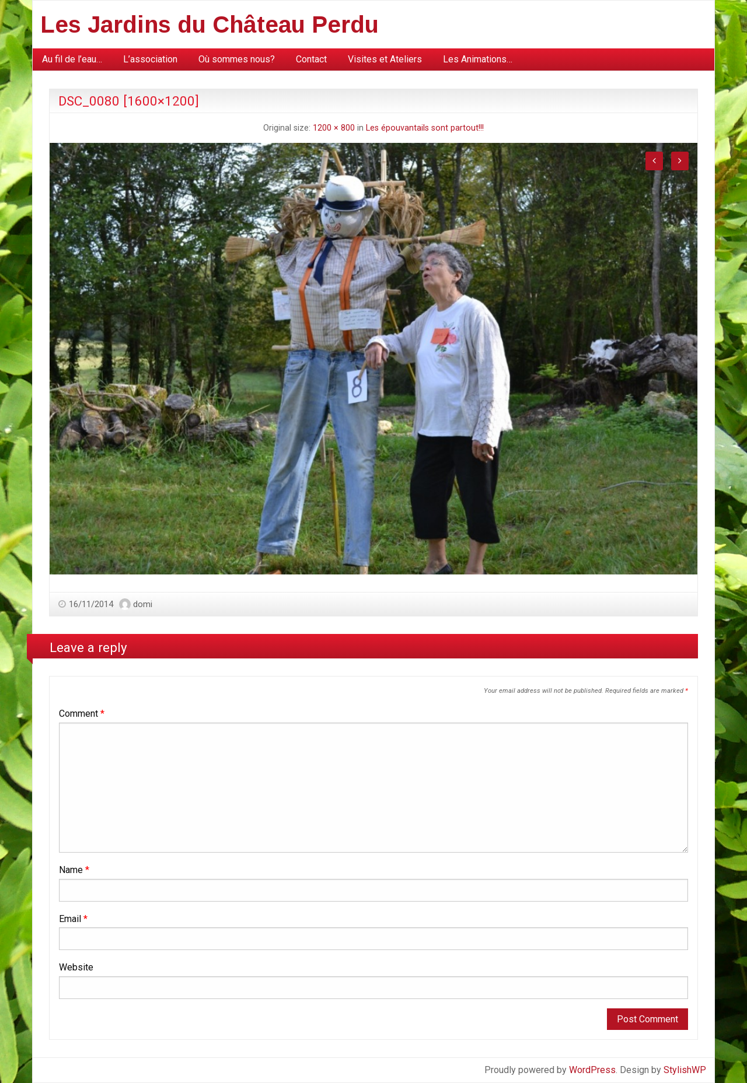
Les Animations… (477, 59)
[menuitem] (72, 59)
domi (142, 604)
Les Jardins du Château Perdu (209, 24)
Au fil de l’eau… (72, 59)
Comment (81, 713)
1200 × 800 (334, 128)
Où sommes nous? (236, 59)
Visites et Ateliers (385, 59)
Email (73, 918)
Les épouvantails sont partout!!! (425, 128)
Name (74, 869)
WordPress (592, 1069)
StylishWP (685, 1069)
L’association (150, 59)
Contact (311, 59)
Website (76, 967)
